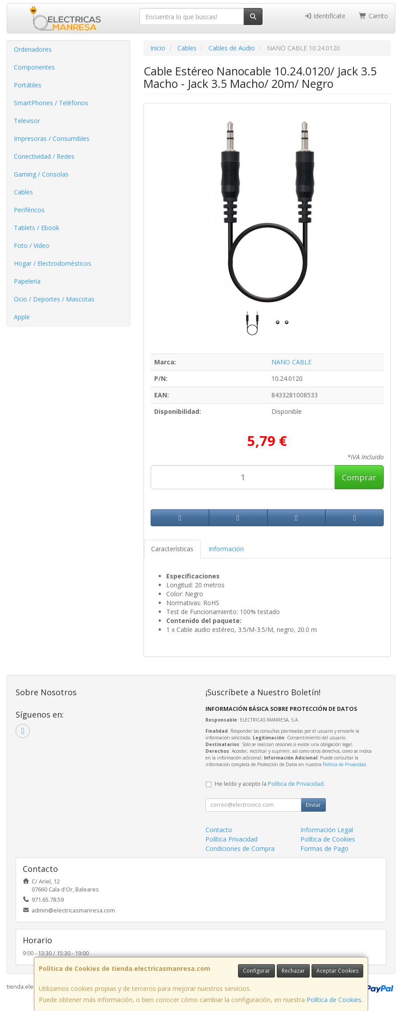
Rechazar (293, 970)
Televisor (27, 120)
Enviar (313, 805)
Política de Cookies (334, 999)
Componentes (34, 67)
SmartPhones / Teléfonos (51, 103)
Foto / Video (31, 245)
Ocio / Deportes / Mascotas (54, 299)
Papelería (27, 281)
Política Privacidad (231, 839)
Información (226, 549)
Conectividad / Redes (44, 156)
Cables (23, 192)
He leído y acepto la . (270, 784)
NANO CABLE (291, 362)
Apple (22, 317)
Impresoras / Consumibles (52, 138)
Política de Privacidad (344, 764)
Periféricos (29, 210)
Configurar (256, 970)
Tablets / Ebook (36, 227)
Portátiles (27, 85)
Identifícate (325, 16)
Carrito (373, 16)
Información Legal (326, 829)
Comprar (359, 477)
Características (172, 549)
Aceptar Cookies (337, 970)
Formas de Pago (324, 848)
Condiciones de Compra (240, 848)
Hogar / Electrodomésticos (52, 263)
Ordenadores (33, 49)
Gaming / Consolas (41, 174)
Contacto (218, 829)
